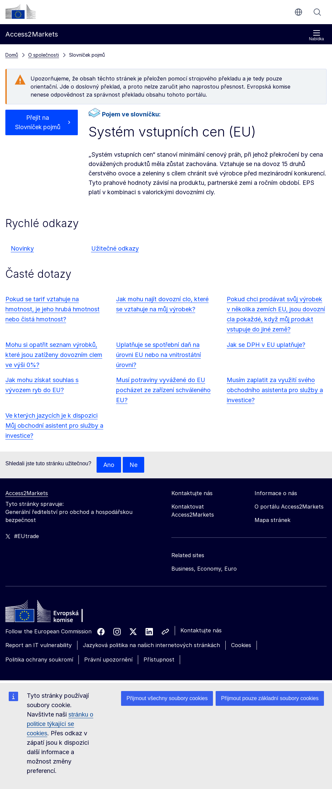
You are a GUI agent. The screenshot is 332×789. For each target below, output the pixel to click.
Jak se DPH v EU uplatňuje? (266, 344)
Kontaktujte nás (201, 630)
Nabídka (316, 35)
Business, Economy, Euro (204, 569)
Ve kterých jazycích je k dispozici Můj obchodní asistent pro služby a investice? (54, 425)
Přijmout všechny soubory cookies (167, 698)
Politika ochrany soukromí (39, 659)
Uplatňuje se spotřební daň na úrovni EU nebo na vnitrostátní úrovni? (158, 354)
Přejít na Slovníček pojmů (38, 122)
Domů (11, 55)
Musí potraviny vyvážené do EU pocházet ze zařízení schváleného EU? (163, 390)
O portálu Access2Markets (289, 507)
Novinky (22, 248)
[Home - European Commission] (54, 613)
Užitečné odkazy (115, 248)
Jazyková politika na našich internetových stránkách (151, 645)
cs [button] (298, 12)
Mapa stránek (272, 520)
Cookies (241, 645)
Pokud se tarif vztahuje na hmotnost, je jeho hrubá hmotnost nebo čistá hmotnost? (52, 309)
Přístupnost (159, 659)
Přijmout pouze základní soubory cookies (270, 698)
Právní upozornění (108, 659)
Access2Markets (26, 493)
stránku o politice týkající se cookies (60, 724)
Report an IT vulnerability (38, 645)
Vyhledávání (317, 12)
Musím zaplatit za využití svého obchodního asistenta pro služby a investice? (275, 390)
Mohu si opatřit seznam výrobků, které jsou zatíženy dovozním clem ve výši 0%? (53, 354)
